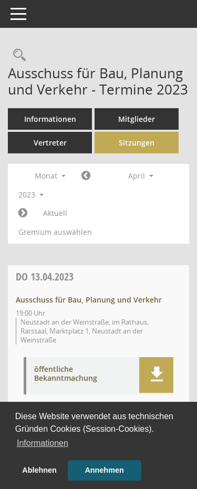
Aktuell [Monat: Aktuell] (55, 213)
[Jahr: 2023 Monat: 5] (23, 213)
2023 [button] (31, 195)
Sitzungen (136, 143)
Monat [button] (50, 176)
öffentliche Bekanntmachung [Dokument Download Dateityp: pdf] (65, 374)
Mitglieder (136, 119)
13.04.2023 (45, 276)
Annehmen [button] (104, 470)
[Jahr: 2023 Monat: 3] (86, 176)
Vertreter (50, 143)
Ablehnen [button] (39, 470)
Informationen (50, 119)
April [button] (140, 176)
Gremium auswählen (55, 232)
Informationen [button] (42, 443)
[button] (156, 375)
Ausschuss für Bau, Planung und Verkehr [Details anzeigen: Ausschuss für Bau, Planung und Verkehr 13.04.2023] (89, 300)
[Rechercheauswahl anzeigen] (17, 55)
